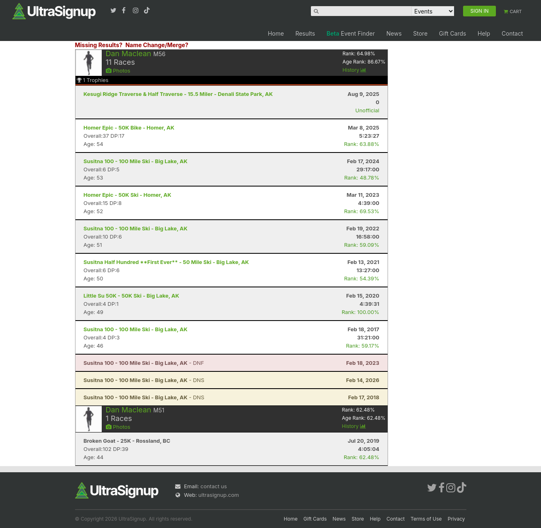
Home (276, 33)
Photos (118, 70)
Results (305, 33)
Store (420, 33)
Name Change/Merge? (157, 44)
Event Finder (350, 33)
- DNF (144, 363)
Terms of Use (426, 519)
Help (483, 33)
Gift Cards (452, 33)
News (394, 33)
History (354, 70)
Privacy (456, 519)
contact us (214, 486)
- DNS (144, 380)
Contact (512, 33)
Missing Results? (99, 44)
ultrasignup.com (219, 495)
